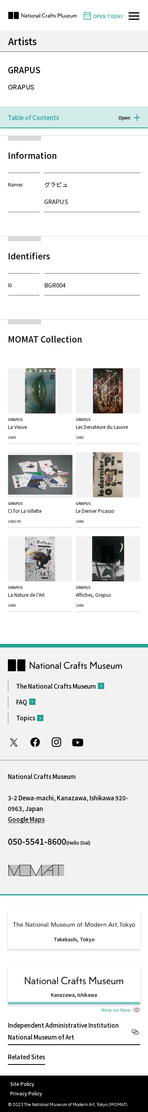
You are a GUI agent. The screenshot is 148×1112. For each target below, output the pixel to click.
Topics (25, 718)
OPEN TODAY (108, 16)
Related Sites (26, 1057)
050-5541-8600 (37, 841)
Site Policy (22, 1083)
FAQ (21, 702)
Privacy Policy (26, 1093)
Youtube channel (78, 742)
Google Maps (26, 819)
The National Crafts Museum (56, 686)
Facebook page (35, 742)
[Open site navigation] (134, 16)
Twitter (14, 742)
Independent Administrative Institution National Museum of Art (63, 1031)
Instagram (56, 742)
